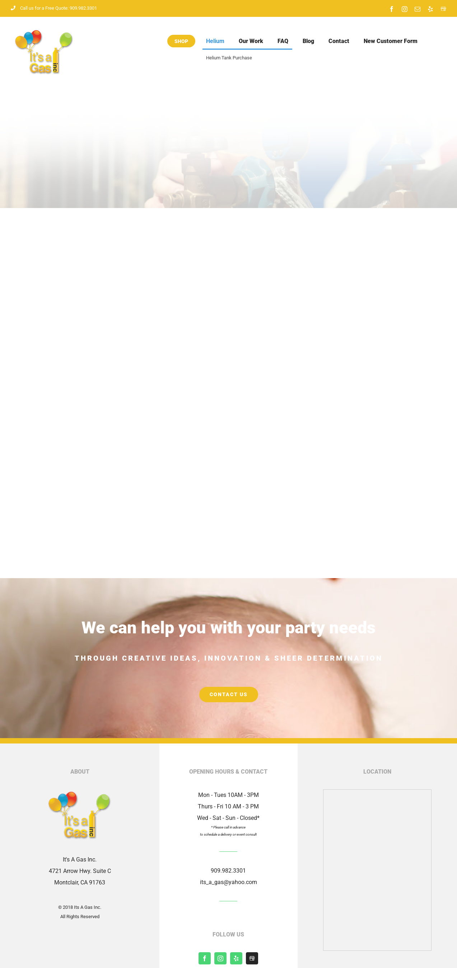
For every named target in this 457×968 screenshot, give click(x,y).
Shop (181, 41)
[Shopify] (252, 958)
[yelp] (236, 958)
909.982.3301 (228, 870)
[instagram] (220, 958)
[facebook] (205, 958)
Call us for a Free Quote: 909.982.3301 (54, 8)
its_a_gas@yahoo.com (228, 882)
